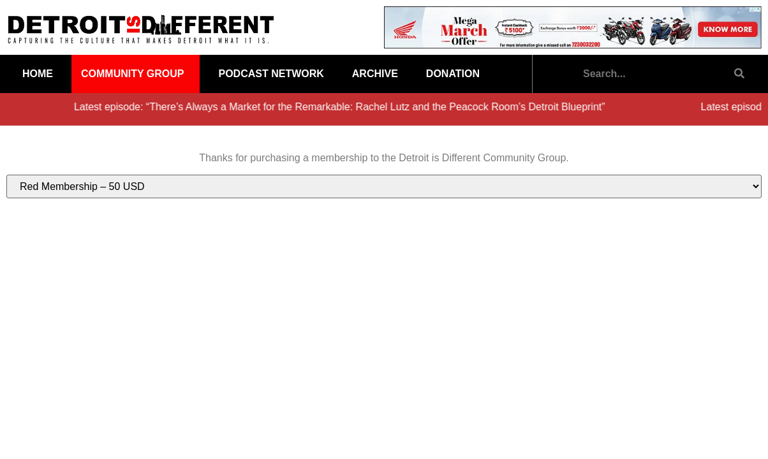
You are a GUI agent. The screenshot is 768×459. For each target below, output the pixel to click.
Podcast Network (270, 73)
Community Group (132, 73)
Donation (453, 73)
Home (37, 73)
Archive (375, 73)
